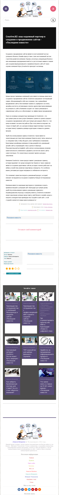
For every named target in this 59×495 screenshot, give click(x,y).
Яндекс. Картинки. (48, 207)
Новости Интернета (14, 256)
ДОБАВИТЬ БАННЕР (14, 273)
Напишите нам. (49, 210)
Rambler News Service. (48, 204)
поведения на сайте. (32, 210)
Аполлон (10, 254)
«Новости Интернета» (19, 442)
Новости (9, 258)
